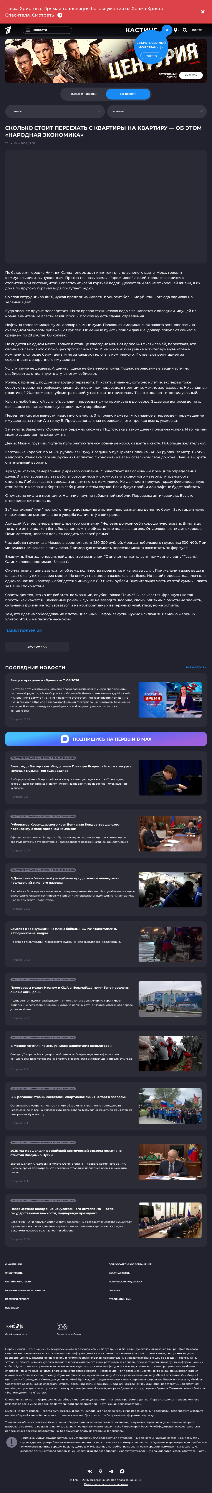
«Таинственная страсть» (162, 1383)
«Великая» (116, 1383)
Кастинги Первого (17, 1299)
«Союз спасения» (46, 1383)
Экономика (37, 646)
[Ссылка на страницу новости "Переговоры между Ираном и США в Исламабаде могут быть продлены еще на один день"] (106, 999)
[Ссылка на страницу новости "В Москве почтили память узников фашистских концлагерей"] (106, 1053)
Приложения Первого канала (25, 1290)
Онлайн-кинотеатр (18, 1281)
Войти (197, 30)
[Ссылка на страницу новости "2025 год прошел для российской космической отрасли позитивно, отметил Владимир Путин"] (106, 1162)
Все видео (12, 1307)
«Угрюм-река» (68, 1383)
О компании (13, 1264)
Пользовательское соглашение (130, 1264)
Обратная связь (119, 1273)
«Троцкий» (101, 1383)
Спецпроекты (14, 1273)
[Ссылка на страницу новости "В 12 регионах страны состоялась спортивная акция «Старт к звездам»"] (106, 1106)
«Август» (183, 1379)
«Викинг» (86, 1383)
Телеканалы (115, 1430)
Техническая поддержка (125, 1281)
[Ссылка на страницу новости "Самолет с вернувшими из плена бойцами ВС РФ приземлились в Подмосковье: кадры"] (106, 944)
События (114, 1290)
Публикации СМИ (120, 1299)
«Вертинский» (134, 1383)
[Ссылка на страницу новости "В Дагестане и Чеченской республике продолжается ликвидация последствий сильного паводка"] (106, 889)
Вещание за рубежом (69, 1329)
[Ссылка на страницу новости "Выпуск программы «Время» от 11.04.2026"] (106, 700)
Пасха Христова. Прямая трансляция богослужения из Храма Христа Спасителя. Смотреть (84, 12)
